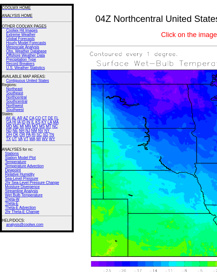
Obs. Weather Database (26, 51)
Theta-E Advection (20, 208)
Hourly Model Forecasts (26, 43)
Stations (12, 153)
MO (35, 126)
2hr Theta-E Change (22, 212)
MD (9, 126)
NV (40, 130)
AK (8, 118)
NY (47, 130)
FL (56, 118)
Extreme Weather (21, 34)
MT (48, 126)
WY (52, 139)
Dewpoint (13, 170)
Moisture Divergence (22, 187)
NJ (27, 130)
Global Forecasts (20, 39)
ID (23, 122)
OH (9, 135)
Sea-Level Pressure (21, 178)
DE (50, 118)
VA (20, 139)
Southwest (15, 110)
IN (28, 122)
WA (32, 139)
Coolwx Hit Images (21, 30)
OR (22, 135)
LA (50, 122)
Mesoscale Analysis (22, 47)
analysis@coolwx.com (24, 225)
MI (22, 126)
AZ (25, 118)
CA (31, 118)
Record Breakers (20, 64)
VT (25, 139)
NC (54, 126)
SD (45, 135)
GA (8, 122)
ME (16, 126)
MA (56, 122)
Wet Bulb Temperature (23, 195)
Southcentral (16, 101)
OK (15, 135)
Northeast (14, 89)
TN (51, 135)
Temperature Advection (24, 166)
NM (34, 130)
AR (19, 118)
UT (14, 139)
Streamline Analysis (21, 191)
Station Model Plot (20, 158)
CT (44, 118)
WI (38, 139)
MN (28, 126)
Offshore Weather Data (25, 55)
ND (8, 130)
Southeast (14, 93)
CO (38, 118)
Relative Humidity (19, 174)
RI (34, 135)
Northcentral (16, 97)
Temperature (15, 162)
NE (15, 130)
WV (45, 139)
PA (28, 135)
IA (19, 122)
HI (14, 122)
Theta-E (12, 203)
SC (39, 135)
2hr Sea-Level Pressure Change (32, 183)
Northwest (14, 106)
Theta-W (12, 199)
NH (21, 130)
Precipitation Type (21, 59)
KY (44, 122)
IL (32, 122)
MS (42, 126)
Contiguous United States (27, 81)
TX (8, 139)
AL (14, 118)
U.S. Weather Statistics (25, 68)
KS (38, 122)
